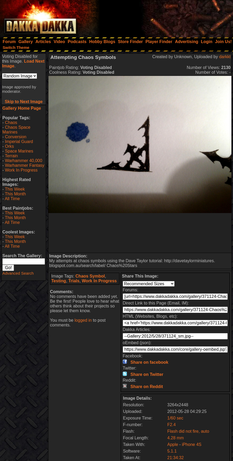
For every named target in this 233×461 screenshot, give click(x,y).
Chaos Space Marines (16, 129)
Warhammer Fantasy (24, 165)
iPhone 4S (192, 444)
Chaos (11, 122)
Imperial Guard (19, 141)
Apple (172, 444)
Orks (9, 146)
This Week (15, 189)
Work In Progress (21, 170)
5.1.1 (172, 451)
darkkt (225, 56)
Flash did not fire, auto (188, 431)
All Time (12, 198)
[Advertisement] (162, 17)
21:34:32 (175, 457)
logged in (83, 320)
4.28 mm (175, 438)
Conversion (15, 137)
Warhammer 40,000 (23, 160)
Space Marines (19, 151)
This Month (15, 194)
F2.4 (171, 424)
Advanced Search (18, 273)
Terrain (11, 156)
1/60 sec (175, 418)
